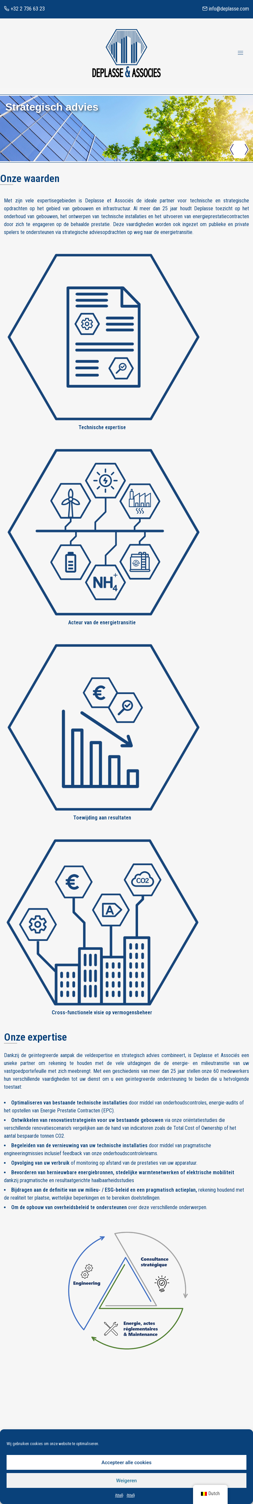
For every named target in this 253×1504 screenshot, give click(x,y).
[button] (232, 150)
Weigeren (126, 1481)
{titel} (119, 1495)
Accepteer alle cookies (126, 1462)
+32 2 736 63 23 (24, 9)
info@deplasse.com (225, 9)
